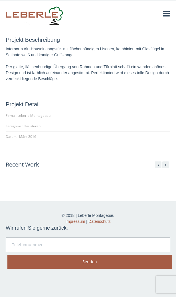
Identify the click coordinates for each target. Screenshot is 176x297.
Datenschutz (99, 221)
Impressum (75, 221)
